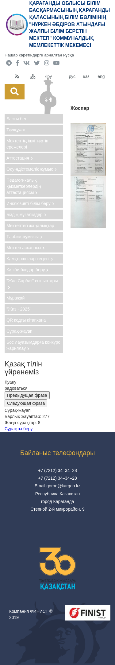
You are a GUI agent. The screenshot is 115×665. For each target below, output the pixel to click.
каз (86, 76)
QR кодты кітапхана (26, 320)
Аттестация (19, 158)
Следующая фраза (26, 403)
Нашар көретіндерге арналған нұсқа (39, 55)
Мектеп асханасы (25, 247)
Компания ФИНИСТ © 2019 (30, 614)
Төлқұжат (16, 129)
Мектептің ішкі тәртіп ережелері (27, 143)
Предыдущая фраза (27, 395)
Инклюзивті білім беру (30, 203)
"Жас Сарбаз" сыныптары (32, 283)
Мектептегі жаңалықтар (30, 225)
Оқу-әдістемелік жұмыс (31, 169)
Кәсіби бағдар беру (27, 269)
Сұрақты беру (19, 428)
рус (72, 76)
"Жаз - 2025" (18, 309)
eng (101, 76)
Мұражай (15, 298)
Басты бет (16, 118)
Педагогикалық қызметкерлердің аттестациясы (23, 186)
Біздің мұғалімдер (26, 214)
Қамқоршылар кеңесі (29, 258)
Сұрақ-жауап (19, 331)
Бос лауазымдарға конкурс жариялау (33, 345)
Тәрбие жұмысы (24, 236)
